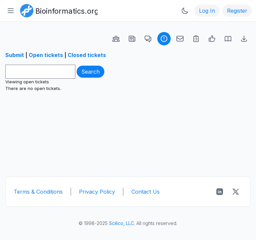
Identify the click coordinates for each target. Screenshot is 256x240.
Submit (14, 55)
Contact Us (145, 191)
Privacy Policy (97, 191)
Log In (207, 10)
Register (237, 10)
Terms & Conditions (38, 191)
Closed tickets (87, 55)
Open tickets (46, 55)
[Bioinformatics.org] (57, 10)
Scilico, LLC (121, 223)
